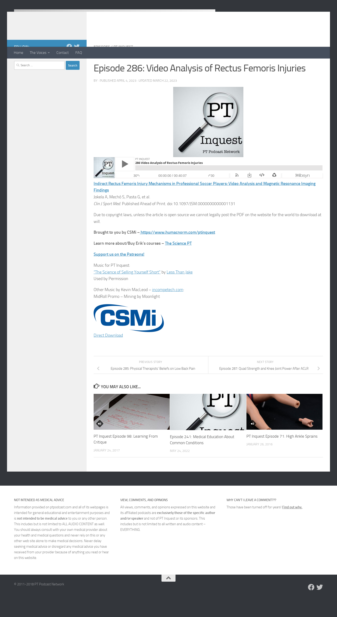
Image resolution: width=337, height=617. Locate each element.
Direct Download (108, 354)
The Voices (38, 52)
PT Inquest (123, 65)
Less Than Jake (180, 290)
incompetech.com (167, 308)
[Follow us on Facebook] (69, 65)
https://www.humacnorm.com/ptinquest (178, 251)
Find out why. (292, 526)
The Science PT (178, 262)
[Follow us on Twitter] (77, 65)
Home (18, 52)
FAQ (78, 52)
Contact (62, 52)
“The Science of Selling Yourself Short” (127, 290)
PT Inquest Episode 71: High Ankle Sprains (282, 455)
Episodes (102, 65)
